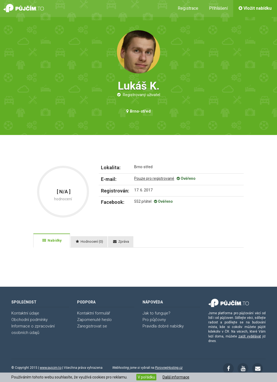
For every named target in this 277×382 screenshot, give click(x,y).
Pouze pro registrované (154, 178)
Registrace (188, 8)
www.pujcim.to (50, 368)
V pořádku (146, 377)
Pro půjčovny (154, 319)
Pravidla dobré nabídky (163, 326)
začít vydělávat (249, 336)
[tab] (51, 241)
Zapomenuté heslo (94, 319)
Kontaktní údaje (25, 313)
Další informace (176, 377)
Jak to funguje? (156, 313)
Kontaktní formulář (93, 313)
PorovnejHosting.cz (169, 368)
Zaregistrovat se (92, 326)
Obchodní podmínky (29, 319)
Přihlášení (218, 8)
